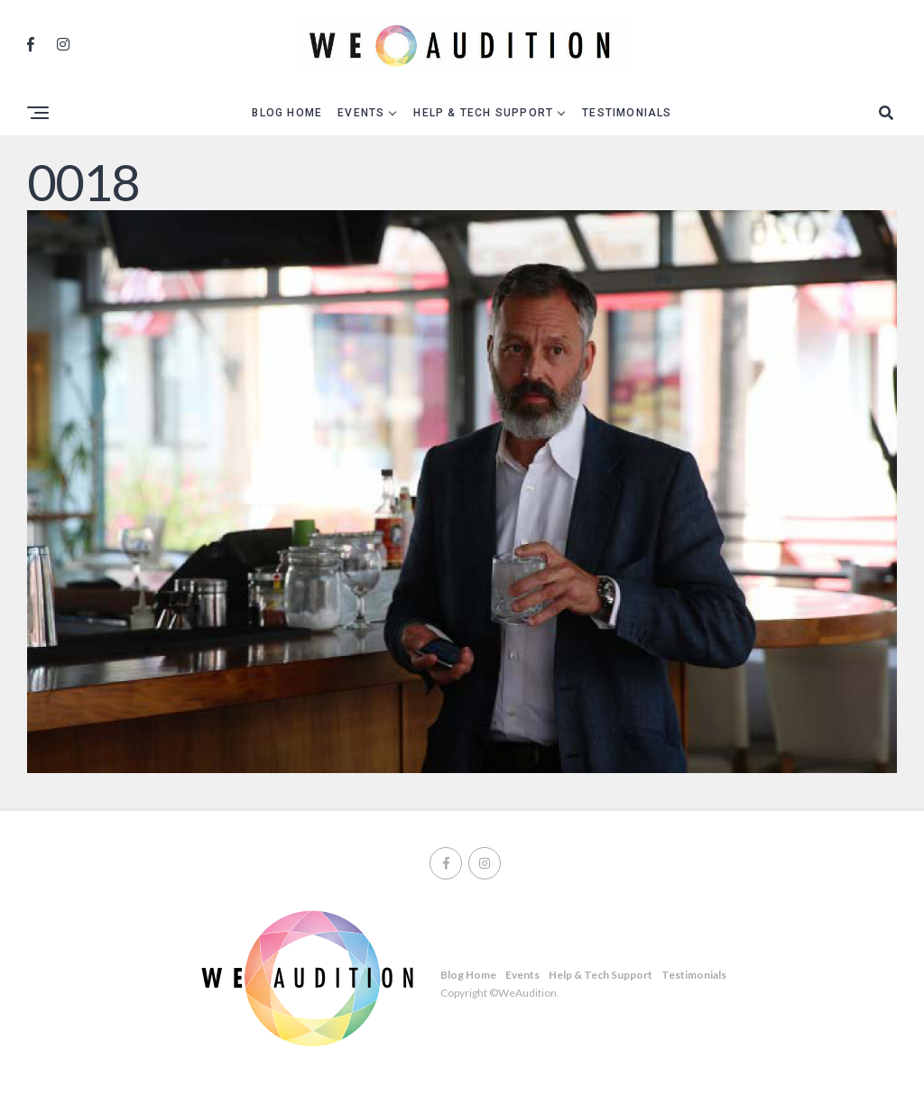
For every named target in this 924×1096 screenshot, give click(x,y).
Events (360, 112)
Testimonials (626, 112)
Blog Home (287, 112)
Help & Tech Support (483, 112)
